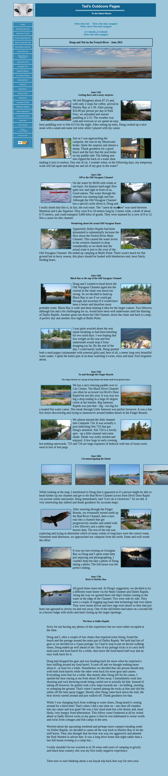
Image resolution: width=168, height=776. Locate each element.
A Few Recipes (22, 125)
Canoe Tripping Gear (23, 111)
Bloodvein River (23, 80)
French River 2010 (22, 62)
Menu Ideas (22, 120)
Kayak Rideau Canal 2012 (23, 47)
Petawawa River (23, 93)
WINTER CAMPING (22, 107)
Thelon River (23, 98)
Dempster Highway (23, 71)
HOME (23, 24)
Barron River (23, 89)
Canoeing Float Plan (23, 116)
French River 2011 (22, 51)
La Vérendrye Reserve (23, 75)
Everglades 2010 (23, 66)
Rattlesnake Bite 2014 (22, 29)
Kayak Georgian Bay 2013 (23, 38)
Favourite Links (23, 135)
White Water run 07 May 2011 (23, 56)
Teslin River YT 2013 (22, 33)
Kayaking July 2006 (23, 102)
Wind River (22, 84)
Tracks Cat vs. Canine (23, 130)
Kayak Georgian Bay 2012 (23, 42)
